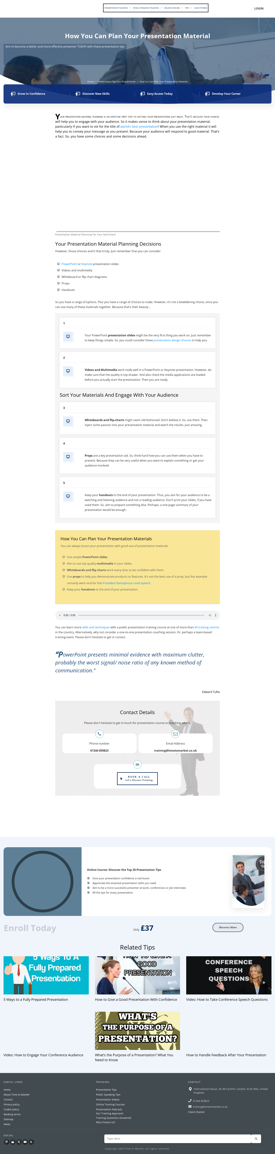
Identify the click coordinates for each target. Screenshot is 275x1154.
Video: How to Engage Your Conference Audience (43, 1055)
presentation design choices (172, 340)
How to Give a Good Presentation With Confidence (136, 999)
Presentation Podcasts (109, 1109)
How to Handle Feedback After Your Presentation (226, 1055)
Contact (8, 1099)
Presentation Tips (106, 1089)
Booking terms (12, 1114)
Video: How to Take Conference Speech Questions (227, 999)
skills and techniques (96, 627)
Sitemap (8, 1119)
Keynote (87, 264)
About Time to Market (16, 1094)
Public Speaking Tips (108, 1094)
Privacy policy (12, 1104)
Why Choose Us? (105, 1122)
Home (7, 1089)
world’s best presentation (139, 126)
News (7, 1124)
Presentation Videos (107, 1099)
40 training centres (206, 627)
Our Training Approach (109, 1113)
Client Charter (196, 1112)
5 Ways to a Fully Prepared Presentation (36, 999)
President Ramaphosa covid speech (126, 583)
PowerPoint (69, 264)
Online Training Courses (110, 1104)
